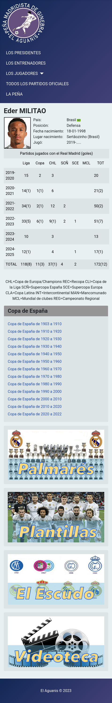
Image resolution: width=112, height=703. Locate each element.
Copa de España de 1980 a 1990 (35, 384)
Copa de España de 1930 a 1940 (35, 346)
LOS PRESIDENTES (23, 52)
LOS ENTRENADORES (26, 63)
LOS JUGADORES (22, 73)
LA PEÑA (14, 94)
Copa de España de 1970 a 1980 (35, 376)
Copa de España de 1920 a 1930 (35, 339)
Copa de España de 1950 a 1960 (35, 361)
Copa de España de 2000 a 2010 (35, 399)
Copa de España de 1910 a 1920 (35, 331)
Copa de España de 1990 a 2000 (35, 391)
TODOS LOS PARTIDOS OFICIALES (37, 83)
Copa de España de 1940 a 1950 (35, 354)
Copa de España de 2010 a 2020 (35, 406)
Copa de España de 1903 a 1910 (35, 324)
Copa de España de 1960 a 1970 (35, 369)
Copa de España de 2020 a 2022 (35, 414)
